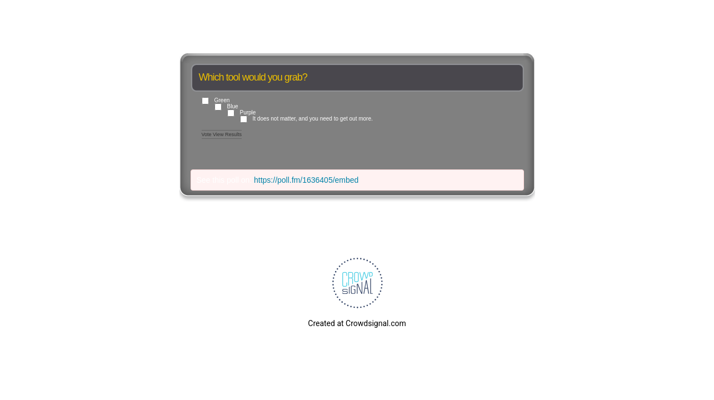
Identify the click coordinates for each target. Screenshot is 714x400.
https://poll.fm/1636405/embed (306, 180)
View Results (227, 134)
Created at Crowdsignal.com (357, 323)
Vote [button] (207, 134)
